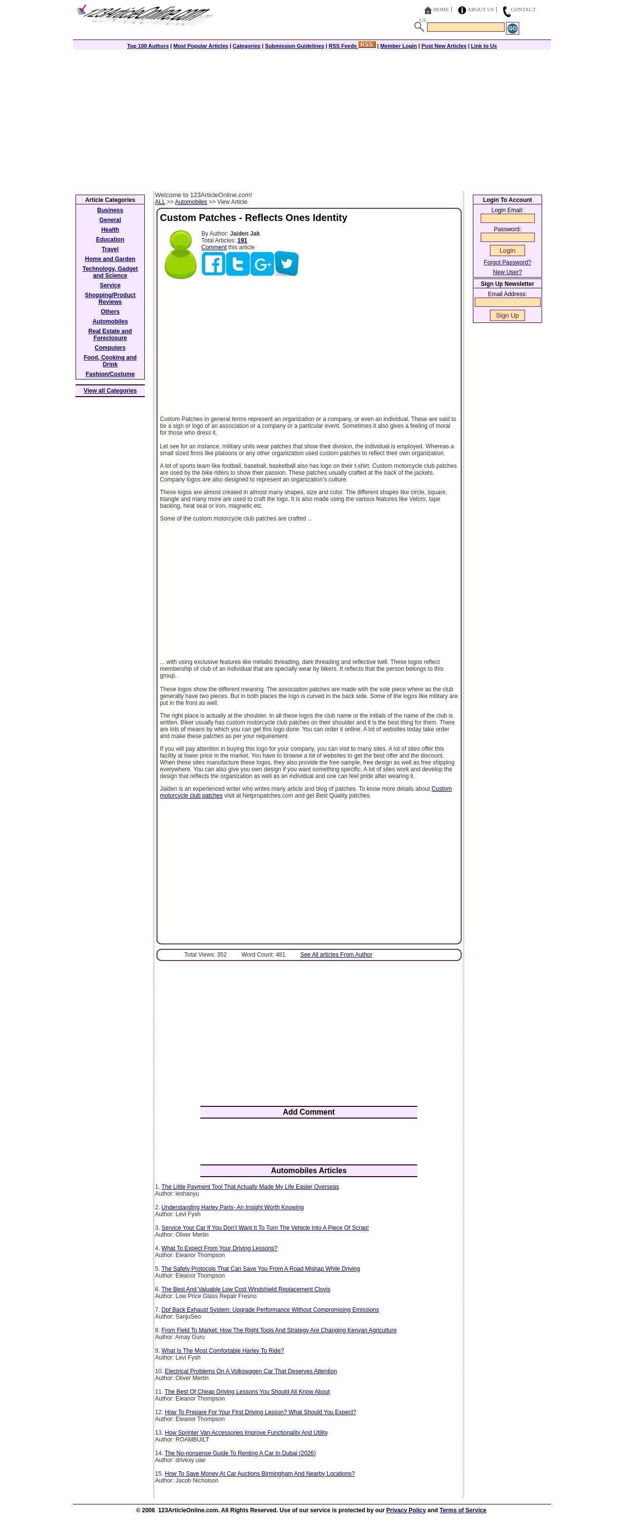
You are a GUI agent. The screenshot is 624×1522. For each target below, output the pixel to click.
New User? (507, 272)
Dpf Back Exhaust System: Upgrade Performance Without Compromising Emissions (270, 1309)
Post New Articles (444, 46)
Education (110, 239)
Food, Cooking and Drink (110, 361)
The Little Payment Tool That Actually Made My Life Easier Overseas (250, 1186)
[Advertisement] (312, 118)
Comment (214, 247)
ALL (160, 202)
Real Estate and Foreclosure (110, 334)
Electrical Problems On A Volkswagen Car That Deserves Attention (251, 1371)
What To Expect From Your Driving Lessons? (219, 1248)
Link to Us (484, 46)
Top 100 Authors (148, 46)
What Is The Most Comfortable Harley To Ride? (222, 1350)
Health (110, 229)
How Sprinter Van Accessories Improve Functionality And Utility (246, 1432)
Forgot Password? (507, 262)
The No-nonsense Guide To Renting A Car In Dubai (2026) (240, 1453)
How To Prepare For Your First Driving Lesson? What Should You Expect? (260, 1412)
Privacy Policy (406, 1510)
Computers (110, 347)
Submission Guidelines (294, 46)
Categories (246, 46)
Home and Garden (110, 259)
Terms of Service (463, 1510)
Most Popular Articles (200, 46)
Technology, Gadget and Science (110, 272)
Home (441, 9)
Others (110, 311)
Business (110, 210)
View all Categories (110, 390)
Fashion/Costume (110, 374)
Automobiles (191, 202)
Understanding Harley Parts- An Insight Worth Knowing (232, 1207)
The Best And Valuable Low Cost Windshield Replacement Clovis (246, 1289)
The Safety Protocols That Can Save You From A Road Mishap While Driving (260, 1268)
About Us (481, 9)
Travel (110, 249)
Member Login (398, 46)
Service (110, 285)
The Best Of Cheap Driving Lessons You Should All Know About (247, 1391)
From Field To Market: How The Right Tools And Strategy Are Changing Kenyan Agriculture (278, 1330)
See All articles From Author (336, 954)
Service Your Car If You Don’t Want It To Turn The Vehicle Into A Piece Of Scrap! (265, 1227)
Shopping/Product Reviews (110, 298)
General (110, 220)
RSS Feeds (352, 46)
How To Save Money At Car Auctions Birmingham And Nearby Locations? (260, 1473)
